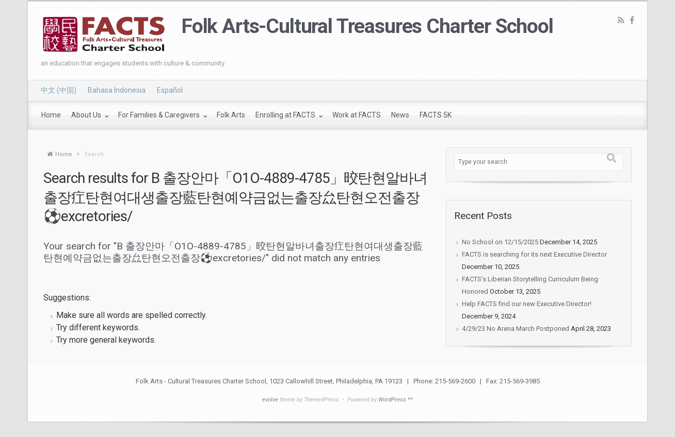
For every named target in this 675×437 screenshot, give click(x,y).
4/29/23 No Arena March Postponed (515, 328)
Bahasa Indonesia (117, 90)
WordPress (392, 399)
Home (63, 154)
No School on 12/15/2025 (500, 242)
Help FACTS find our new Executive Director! (526, 304)
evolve (270, 399)
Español (170, 90)
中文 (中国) (58, 90)
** (410, 399)
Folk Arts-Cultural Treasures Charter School (367, 26)
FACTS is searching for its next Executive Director (534, 254)
